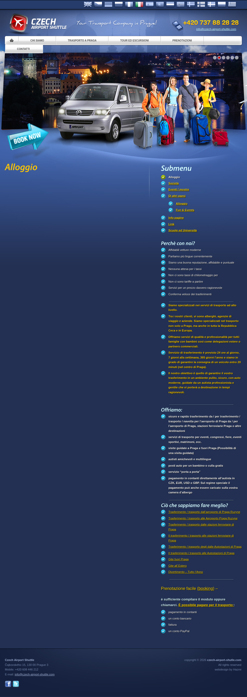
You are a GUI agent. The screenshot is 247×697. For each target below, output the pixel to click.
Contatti (23, 49)
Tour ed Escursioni (134, 40)
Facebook (8, 684)
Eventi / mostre (178, 189)
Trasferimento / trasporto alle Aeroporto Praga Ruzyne (202, 518)
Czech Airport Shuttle (38, 23)
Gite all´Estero (177, 565)
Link (171, 224)
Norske (180, 4)
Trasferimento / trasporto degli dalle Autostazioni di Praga (205, 546)
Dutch (170, 4)
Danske (211, 4)
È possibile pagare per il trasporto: (206, 605)
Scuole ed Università (182, 230)
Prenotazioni (182, 40)
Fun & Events (185, 210)
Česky (98, 4)
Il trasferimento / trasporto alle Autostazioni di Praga (201, 553)
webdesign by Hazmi (228, 669)
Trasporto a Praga (82, 40)
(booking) (206, 588)
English (88, 4)
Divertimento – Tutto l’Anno (185, 571)
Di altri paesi (177, 195)
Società (173, 183)
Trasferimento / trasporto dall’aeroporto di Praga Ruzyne (204, 511)
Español (150, 4)
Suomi (201, 4)
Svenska (191, 4)
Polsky (222, 4)
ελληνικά (232, 4)
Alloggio (174, 177)
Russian (119, 4)
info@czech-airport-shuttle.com (216, 29)
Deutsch (108, 4)
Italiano (139, 4)
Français (129, 4)
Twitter (16, 684)
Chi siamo (37, 40)
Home (11, 40)
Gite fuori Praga (178, 559)
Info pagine (176, 217)
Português (160, 4)
